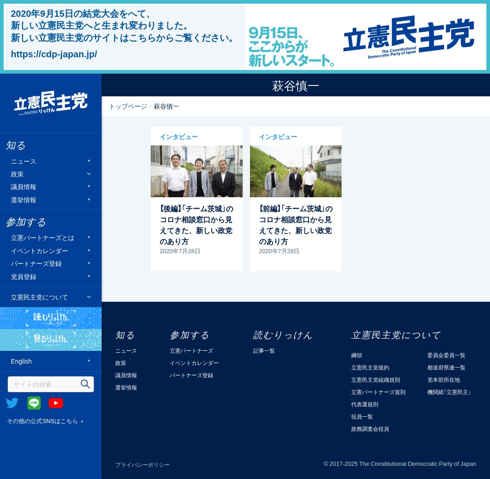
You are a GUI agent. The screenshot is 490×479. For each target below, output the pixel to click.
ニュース (23, 160)
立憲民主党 (51, 103)
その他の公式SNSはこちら (42, 420)
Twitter (12, 403)
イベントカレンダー (39, 250)
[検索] (51, 384)
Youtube (56, 403)
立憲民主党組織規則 (375, 379)
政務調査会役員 (370, 428)
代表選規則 (364, 404)
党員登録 (23, 276)
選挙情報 (23, 199)
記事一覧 (264, 350)
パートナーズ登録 (36, 263)
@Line (34, 403)
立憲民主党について (39, 296)
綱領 (356, 355)
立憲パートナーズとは (42, 237)
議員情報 (23, 186)
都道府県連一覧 (446, 367)
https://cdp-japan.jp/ (54, 54)
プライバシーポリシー (142, 464)
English (21, 361)
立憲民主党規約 (370, 367)
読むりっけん (51, 318)
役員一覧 (362, 416)
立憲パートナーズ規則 (378, 392)
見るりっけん (51, 340)
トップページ (128, 105)
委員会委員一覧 (446, 355)
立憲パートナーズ (191, 350)
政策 (17, 174)
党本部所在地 (443, 379)
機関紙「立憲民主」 (449, 392)
